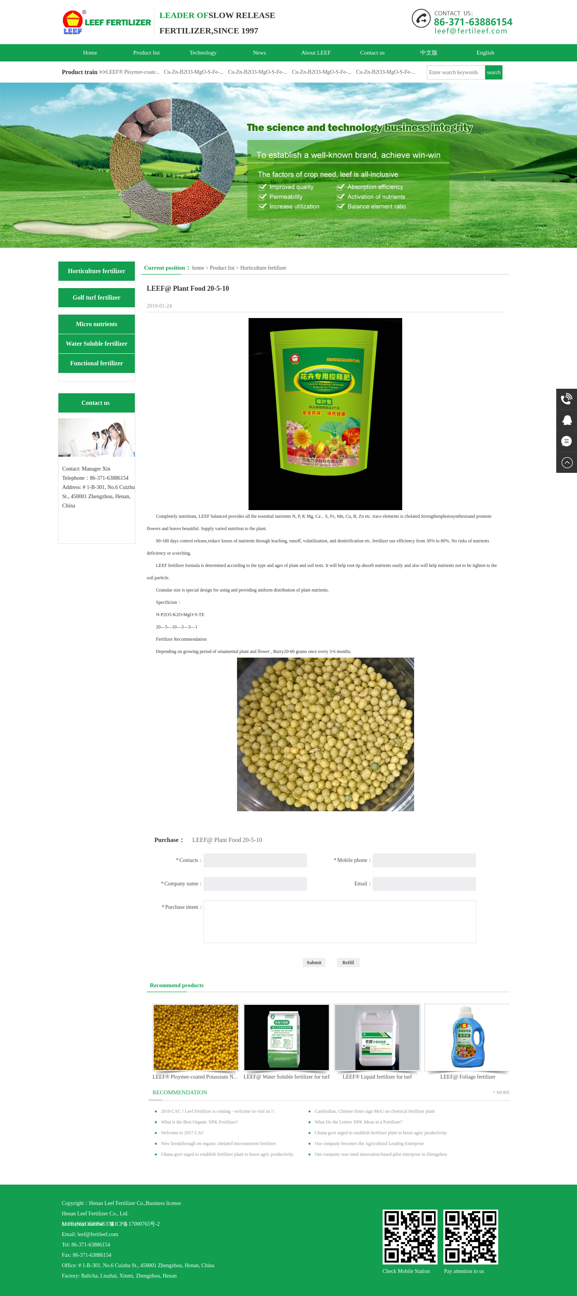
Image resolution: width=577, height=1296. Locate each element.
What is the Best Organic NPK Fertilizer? (199, 1122)
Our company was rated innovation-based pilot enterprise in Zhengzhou (381, 1154)
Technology (203, 53)
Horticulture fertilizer (96, 271)
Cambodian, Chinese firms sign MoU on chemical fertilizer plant (374, 1111)
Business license (163, 1203)
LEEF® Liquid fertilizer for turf (377, 1077)
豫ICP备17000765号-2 (134, 1224)
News (259, 53)
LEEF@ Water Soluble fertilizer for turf (287, 1077)
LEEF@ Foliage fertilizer (468, 1077)
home (198, 268)
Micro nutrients (97, 324)
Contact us (372, 53)
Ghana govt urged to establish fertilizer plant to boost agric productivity (381, 1132)
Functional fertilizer (96, 363)
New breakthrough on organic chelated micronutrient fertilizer (218, 1143)
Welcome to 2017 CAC (182, 1132)
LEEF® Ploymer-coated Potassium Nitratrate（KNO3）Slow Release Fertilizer (239, 1077)
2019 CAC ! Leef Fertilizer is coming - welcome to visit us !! (217, 1111)
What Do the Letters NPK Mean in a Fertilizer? (358, 1122)
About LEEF (316, 53)
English (485, 53)
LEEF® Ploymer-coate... (132, 72)
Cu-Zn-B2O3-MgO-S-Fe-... (194, 72)
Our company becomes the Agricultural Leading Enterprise (369, 1143)
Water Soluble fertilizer (97, 343)
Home (90, 53)
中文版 (429, 53)
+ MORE (501, 1092)
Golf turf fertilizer (96, 297)
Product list (146, 53)
